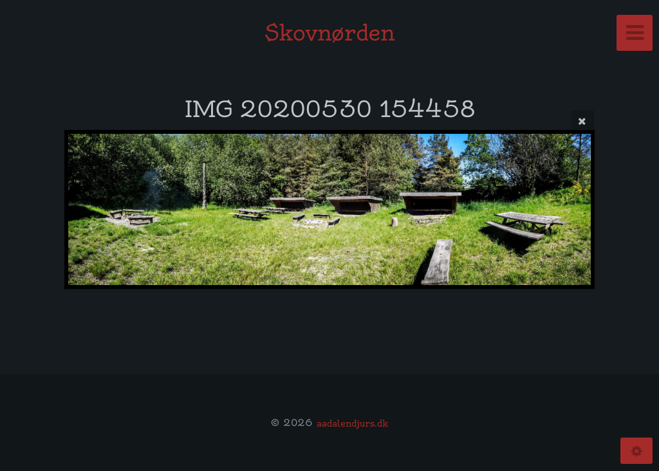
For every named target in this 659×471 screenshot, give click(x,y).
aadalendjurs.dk (352, 423)
